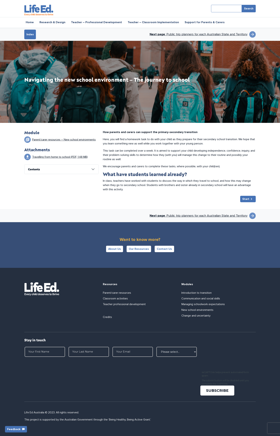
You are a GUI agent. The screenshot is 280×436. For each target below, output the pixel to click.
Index (30, 34)
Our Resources (139, 249)
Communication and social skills (200, 298)
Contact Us (164, 249)
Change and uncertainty (196, 315)
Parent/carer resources (117, 293)
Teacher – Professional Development (96, 22)
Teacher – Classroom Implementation (153, 22)
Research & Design (52, 22)
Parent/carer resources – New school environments (64, 139)
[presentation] (228, 358)
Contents (34, 169)
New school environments (197, 310)
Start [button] (248, 199)
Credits (107, 317)
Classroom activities (115, 298)
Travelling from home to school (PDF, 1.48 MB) (60, 157)
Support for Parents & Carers (205, 22)
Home (30, 22)
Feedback (16, 429)
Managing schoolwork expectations (203, 304)
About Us (114, 249)
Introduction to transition (196, 293)
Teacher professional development (124, 304)
